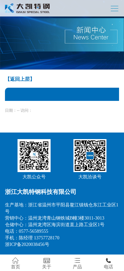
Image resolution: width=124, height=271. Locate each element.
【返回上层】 (20, 79)
